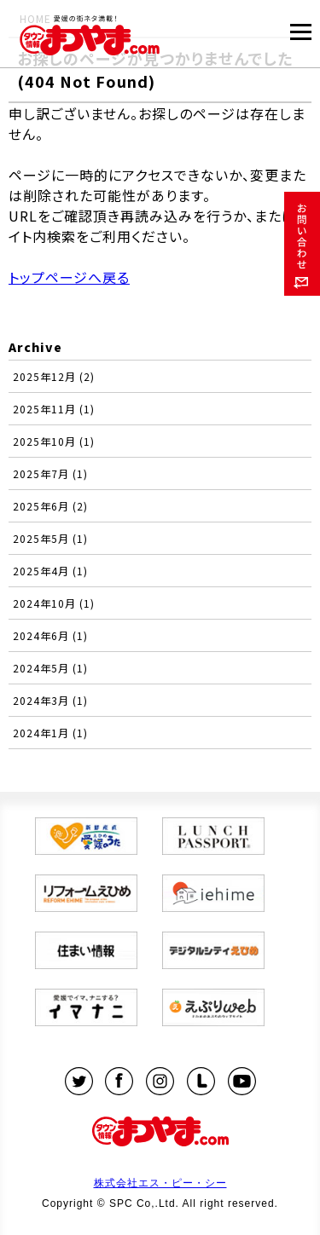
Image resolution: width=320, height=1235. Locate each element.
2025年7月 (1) (50, 473)
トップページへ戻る (69, 277)
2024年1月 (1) (50, 732)
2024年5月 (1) (50, 668)
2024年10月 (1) (54, 603)
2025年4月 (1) (50, 570)
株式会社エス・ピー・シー (160, 1183)
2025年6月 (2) (50, 506)
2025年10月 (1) (54, 441)
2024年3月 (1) (50, 700)
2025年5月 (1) (50, 538)
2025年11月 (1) (54, 408)
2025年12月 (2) (54, 376)
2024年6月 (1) (50, 635)
